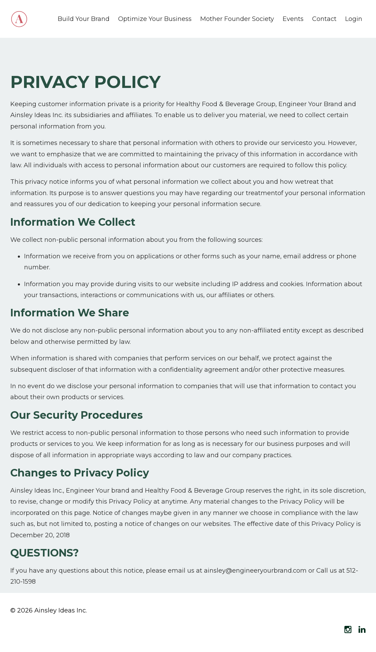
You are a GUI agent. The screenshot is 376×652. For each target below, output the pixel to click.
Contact (324, 19)
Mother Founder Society (237, 19)
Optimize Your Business (155, 19)
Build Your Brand (84, 19)
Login (353, 19)
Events (293, 19)
